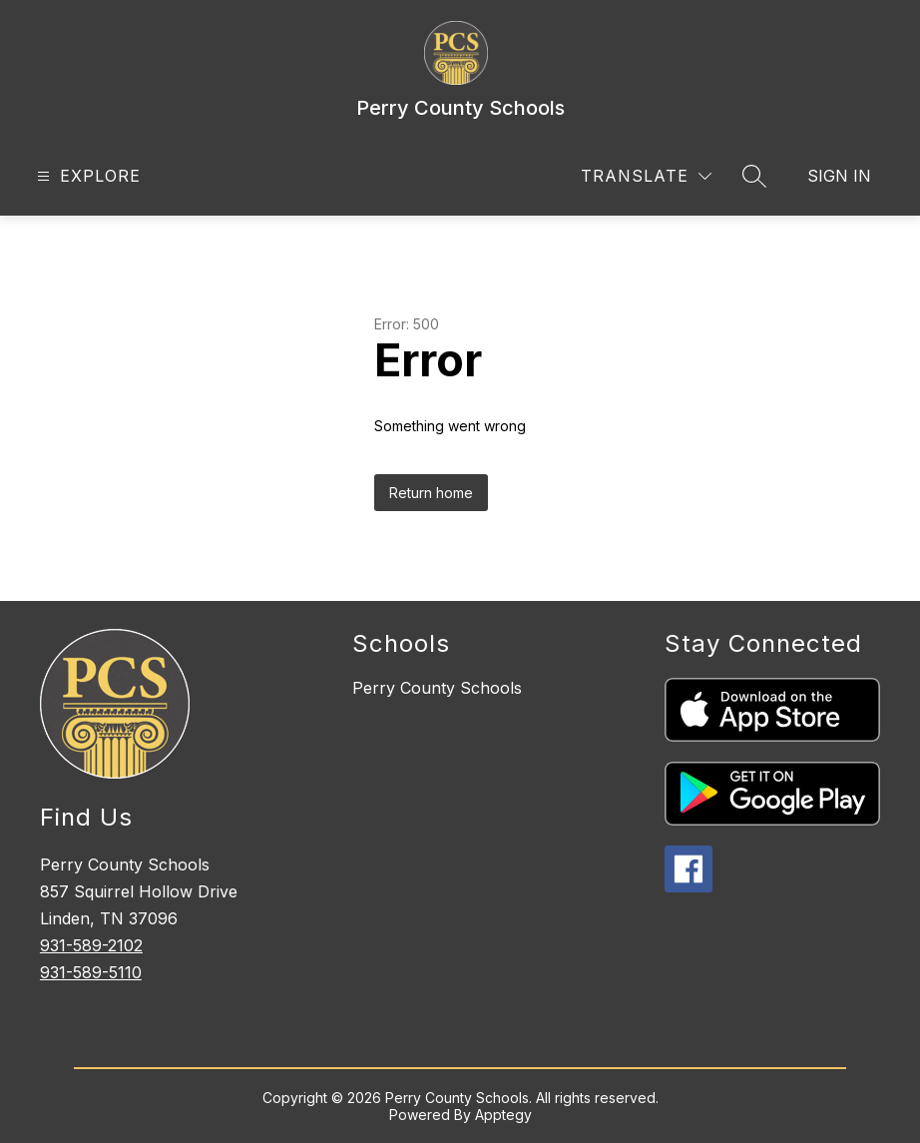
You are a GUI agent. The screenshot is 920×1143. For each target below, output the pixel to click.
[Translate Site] (646, 176)
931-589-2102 (91, 945)
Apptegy (503, 1114)
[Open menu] (86, 176)
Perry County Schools (437, 688)
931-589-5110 (91, 972)
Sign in (839, 176)
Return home (431, 492)
